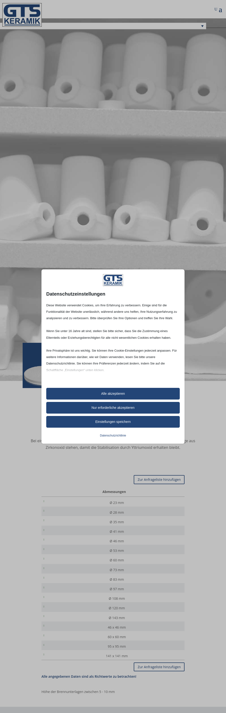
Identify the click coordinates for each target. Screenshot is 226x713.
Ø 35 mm (76, 523)
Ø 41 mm (76, 534)
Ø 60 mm (76, 565)
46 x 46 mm (76, 639)
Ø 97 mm (76, 597)
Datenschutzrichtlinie (113, 435)
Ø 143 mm (76, 628)
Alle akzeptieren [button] (113, 393)
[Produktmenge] (166, 503)
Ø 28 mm (76, 513)
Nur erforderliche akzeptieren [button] (113, 408)
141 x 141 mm (76, 670)
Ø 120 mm (76, 618)
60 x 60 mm (76, 649)
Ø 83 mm (76, 586)
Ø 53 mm (76, 555)
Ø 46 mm (76, 544)
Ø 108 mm (76, 607)
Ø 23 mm (76, 502)
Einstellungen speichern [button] (113, 422)
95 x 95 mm (76, 660)
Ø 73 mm (76, 576)
